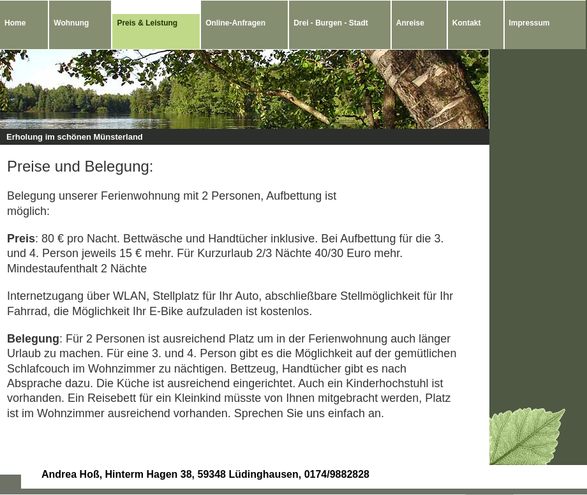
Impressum (529, 22)
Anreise (410, 22)
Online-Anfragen (235, 22)
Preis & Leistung (147, 22)
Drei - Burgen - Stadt (331, 22)
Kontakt (466, 22)
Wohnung (71, 22)
